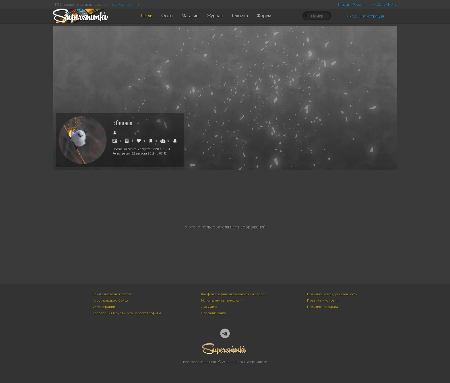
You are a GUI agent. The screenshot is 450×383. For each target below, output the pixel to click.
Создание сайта (213, 313)
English (343, 5)
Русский (359, 5)
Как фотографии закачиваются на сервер (234, 294)
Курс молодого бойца (110, 300)
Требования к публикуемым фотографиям (127, 313)
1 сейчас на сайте (125, 5)
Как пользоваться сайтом (112, 294)
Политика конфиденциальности (332, 294)
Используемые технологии (222, 300)
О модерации (104, 307)
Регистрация (372, 16)
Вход (351, 16)
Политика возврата (322, 307)
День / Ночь (382, 5)
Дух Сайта (209, 307)
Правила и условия (322, 300)
